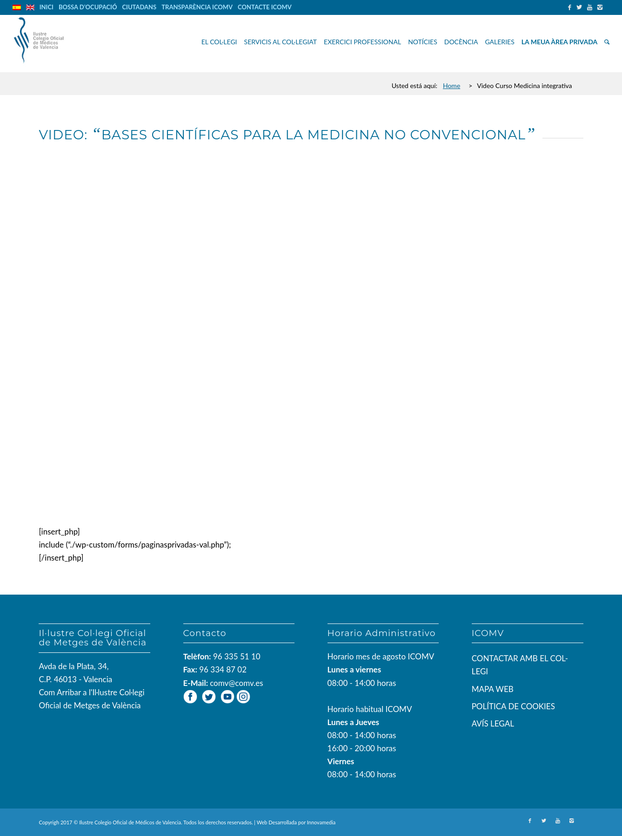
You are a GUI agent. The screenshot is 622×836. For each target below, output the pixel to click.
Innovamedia (321, 822)
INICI (47, 7)
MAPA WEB (493, 689)
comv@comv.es (236, 683)
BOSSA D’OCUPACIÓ (88, 7)
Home (451, 85)
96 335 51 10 (237, 656)
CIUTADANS (139, 7)
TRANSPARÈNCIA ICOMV (197, 7)
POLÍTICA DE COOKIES (513, 706)
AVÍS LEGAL (493, 723)
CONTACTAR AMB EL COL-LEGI (520, 664)
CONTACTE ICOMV (265, 7)
